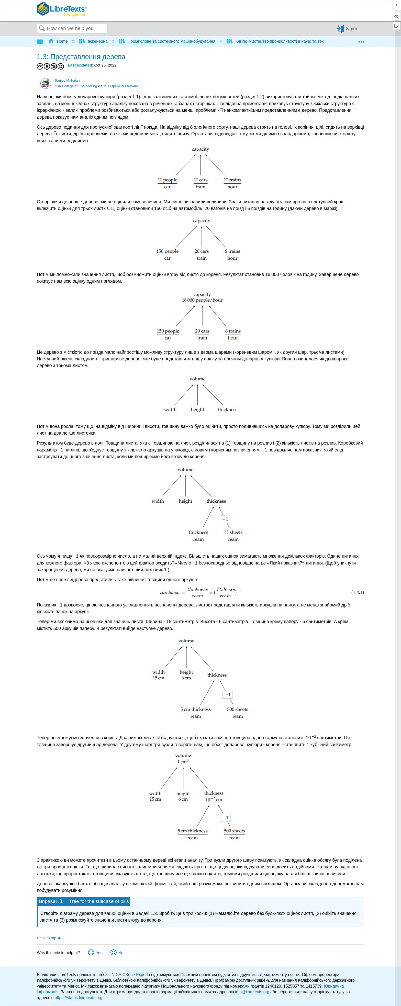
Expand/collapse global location (361, 40)
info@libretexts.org (252, 992)
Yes (99, 953)
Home (58, 41)
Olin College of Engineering (76, 86)
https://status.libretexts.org (79, 998)
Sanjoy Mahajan (67, 80)
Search (42, 28)
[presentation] (200, 592)
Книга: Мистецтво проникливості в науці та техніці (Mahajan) (289, 41)
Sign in (352, 28)
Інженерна (94, 41)
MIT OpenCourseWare (120, 86)
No (120, 953)
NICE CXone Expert (130, 974)
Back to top (46, 938)
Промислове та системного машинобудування (168, 41)
